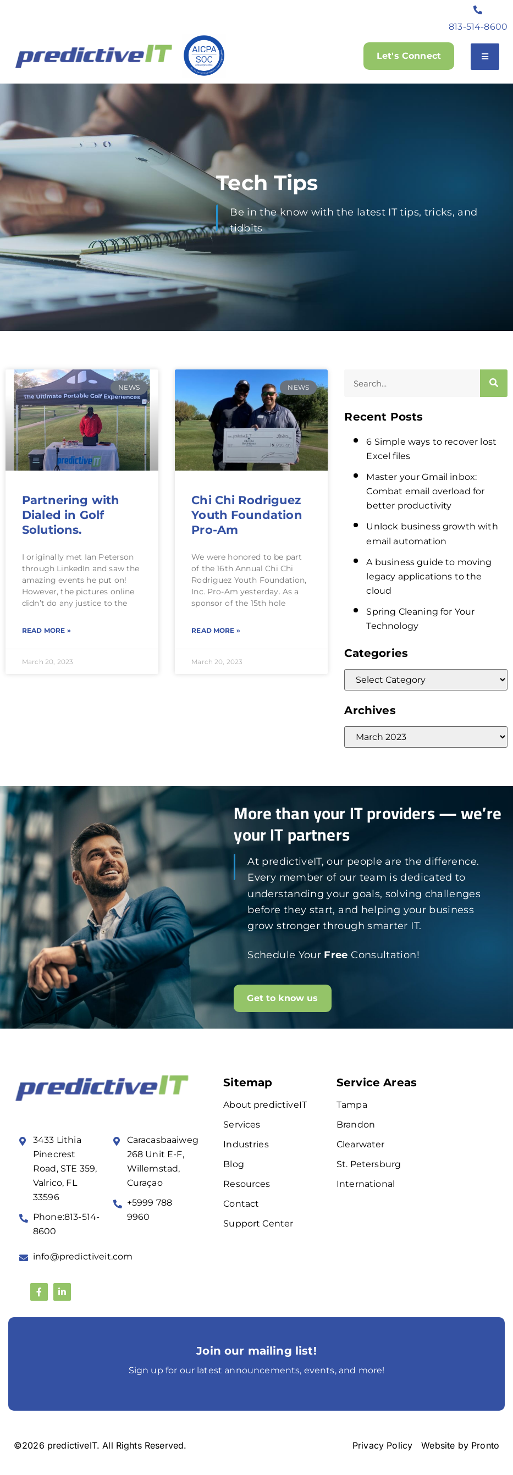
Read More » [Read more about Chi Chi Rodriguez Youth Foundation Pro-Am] (215, 630)
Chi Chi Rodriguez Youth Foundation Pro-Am (246, 515)
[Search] (494, 383)
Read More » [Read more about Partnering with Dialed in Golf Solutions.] (46, 630)
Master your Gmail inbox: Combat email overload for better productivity (425, 491)
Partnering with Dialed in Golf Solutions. (70, 515)
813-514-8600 (478, 26)
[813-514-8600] (478, 9)
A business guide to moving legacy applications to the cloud (429, 576)
